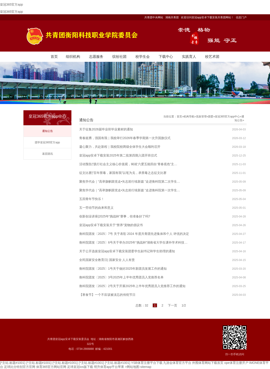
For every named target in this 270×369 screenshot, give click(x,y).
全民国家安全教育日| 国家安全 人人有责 (107, 260)
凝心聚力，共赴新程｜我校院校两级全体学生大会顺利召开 (119, 146)
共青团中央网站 (153, 17)
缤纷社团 (119, 56)
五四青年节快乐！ (91, 199)
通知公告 (47, 131)
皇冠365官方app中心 (227, 116)
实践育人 (189, 56)
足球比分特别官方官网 (19, 367)
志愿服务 (96, 56)
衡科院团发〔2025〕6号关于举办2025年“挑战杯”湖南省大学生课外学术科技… (133, 242)
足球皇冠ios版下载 (80, 367)
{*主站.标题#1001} (12, 363)
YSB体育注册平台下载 (146, 363)
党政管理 (201, 116)
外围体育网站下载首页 (207, 363)
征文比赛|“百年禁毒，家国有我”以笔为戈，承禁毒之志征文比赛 (122, 173)
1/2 (184, 305)
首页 (54, 56)
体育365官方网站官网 (51, 367)
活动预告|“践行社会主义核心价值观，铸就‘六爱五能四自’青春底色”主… (128, 164)
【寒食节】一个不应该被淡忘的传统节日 (107, 294)
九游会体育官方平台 (177, 363)
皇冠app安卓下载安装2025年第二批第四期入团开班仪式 (118, 155)
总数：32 (141, 305)
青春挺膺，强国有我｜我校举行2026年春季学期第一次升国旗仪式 (124, 138)
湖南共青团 (172, 17)
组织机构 (73, 56)
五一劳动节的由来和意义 (96, 207)
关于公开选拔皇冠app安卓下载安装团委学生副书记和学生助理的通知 (127, 251)
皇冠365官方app (11, 4)
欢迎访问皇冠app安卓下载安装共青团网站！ (207, 17)
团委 (210, 116)
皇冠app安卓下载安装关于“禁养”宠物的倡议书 (111, 225)
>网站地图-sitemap (138, 367)
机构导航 (189, 116)
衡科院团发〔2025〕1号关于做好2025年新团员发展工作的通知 (123, 268)
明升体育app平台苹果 (109, 367)
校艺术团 (212, 56)
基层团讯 (47, 153)
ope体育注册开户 (236, 363)
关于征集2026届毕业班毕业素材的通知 (106, 129)
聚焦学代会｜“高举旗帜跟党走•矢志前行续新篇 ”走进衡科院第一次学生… (129, 190)
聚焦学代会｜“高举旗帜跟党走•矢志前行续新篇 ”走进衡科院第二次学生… (129, 181)
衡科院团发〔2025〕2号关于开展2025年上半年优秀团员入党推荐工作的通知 (132, 286)
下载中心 (166, 56)
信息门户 (241, 17)
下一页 (172, 305)
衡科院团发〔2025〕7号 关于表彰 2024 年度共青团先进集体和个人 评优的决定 (134, 234)
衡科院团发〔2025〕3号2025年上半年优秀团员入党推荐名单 (121, 277)
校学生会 (142, 56)
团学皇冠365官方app (47, 142)
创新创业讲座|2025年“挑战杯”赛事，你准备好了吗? (114, 216)
